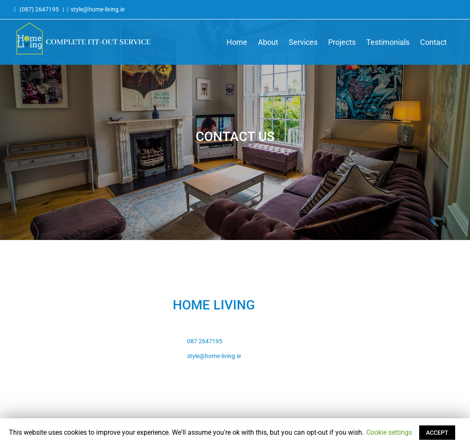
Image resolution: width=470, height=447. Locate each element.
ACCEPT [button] (437, 432)
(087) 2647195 (39, 9)
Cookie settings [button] (389, 432)
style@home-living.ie (97, 9)
